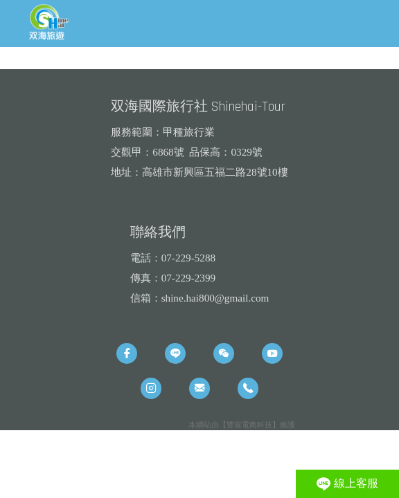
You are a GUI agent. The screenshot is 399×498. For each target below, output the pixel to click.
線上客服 (347, 484)
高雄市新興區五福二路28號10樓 (214, 172)
